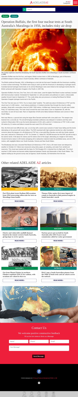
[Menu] (75, 2)
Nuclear (5, 16)
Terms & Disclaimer (43, 378)
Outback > (58, 189)
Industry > (19, 189)
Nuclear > (58, 229)
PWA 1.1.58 (53, 378)
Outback (14, 16)
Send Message (38, 356)
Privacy (35, 378)
